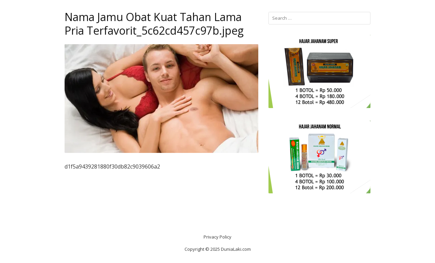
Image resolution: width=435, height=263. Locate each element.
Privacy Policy (217, 237)
